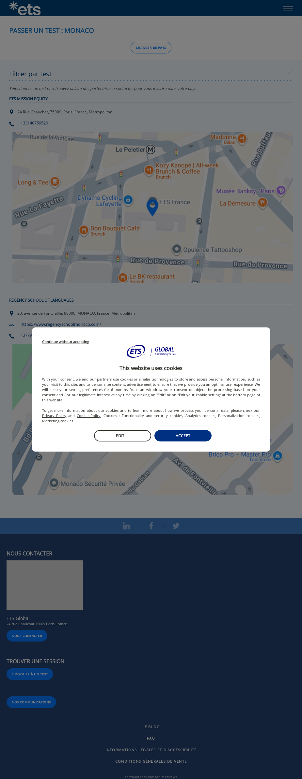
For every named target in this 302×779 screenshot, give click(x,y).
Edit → (122, 436)
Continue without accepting (65, 342)
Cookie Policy (89, 415)
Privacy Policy (54, 415)
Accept (183, 436)
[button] (151, 351)
